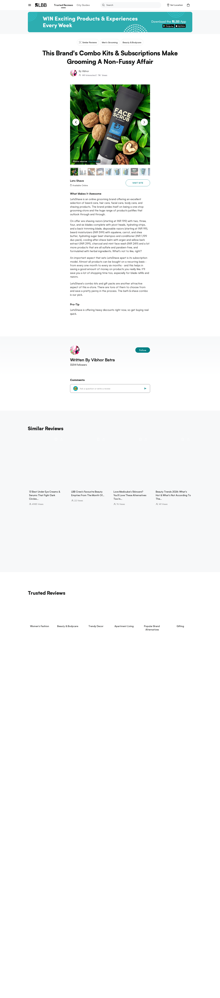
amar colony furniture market (94, 825)
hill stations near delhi (39, 822)
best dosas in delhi (46, 825)
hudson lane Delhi (82, 832)
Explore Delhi (35, 818)
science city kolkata (61, 906)
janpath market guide (65, 822)
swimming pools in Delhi (56, 829)
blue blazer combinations (103, 930)
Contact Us (33, 975)
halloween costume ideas (103, 933)
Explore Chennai (37, 866)
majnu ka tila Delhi (81, 829)
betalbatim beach (78, 918)
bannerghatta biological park (72, 859)
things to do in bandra (90, 847)
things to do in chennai (40, 871)
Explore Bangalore (38, 854)
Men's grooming (68, 943)
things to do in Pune (85, 882)
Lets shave (84, 943)
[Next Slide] (144, 122)
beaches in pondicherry (67, 871)
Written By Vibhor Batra (92, 359)
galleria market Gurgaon (107, 832)
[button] (175, 5)
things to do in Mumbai (40, 847)
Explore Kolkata (36, 902)
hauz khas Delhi (165, 825)
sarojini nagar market (143, 825)
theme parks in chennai (94, 871)
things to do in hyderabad (41, 894)
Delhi (36, 943)
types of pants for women (155, 933)
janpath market (122, 829)
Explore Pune (35, 878)
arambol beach (59, 918)
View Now (47, 682)
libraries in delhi (121, 825)
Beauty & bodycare (50, 943)
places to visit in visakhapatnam (74, 894)
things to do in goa (38, 918)
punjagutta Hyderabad (105, 894)
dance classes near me (135, 832)
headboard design (128, 933)
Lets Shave (93, 161)
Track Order (58, 970)
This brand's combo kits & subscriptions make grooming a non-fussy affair (125, 943)
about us (32, 965)
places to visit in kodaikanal (104, 859)
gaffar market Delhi (77, 835)
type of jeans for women (152, 930)
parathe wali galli (107, 822)
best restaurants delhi (52, 835)
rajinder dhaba (87, 822)
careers (32, 970)
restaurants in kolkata (86, 906)
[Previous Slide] (76, 122)
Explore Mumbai (37, 842)
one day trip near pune (60, 882)
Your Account (89, 965)
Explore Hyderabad (38, 890)
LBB (29, 943)
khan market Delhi (102, 829)
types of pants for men (75, 933)
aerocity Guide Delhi (143, 829)
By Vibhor (84, 71)
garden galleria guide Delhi (56, 832)
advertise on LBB (36, 980)
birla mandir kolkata (38, 906)
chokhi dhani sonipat (158, 822)
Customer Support (61, 975)
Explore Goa (35, 914)
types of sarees (127, 930)
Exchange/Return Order (63, 965)
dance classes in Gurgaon (163, 832)
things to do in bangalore (41, 859)
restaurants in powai (65, 847)
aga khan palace (36, 882)
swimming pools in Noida (169, 829)
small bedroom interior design (72, 930)
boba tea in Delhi (67, 825)
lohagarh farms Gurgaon (131, 822)
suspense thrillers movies (41, 930)
